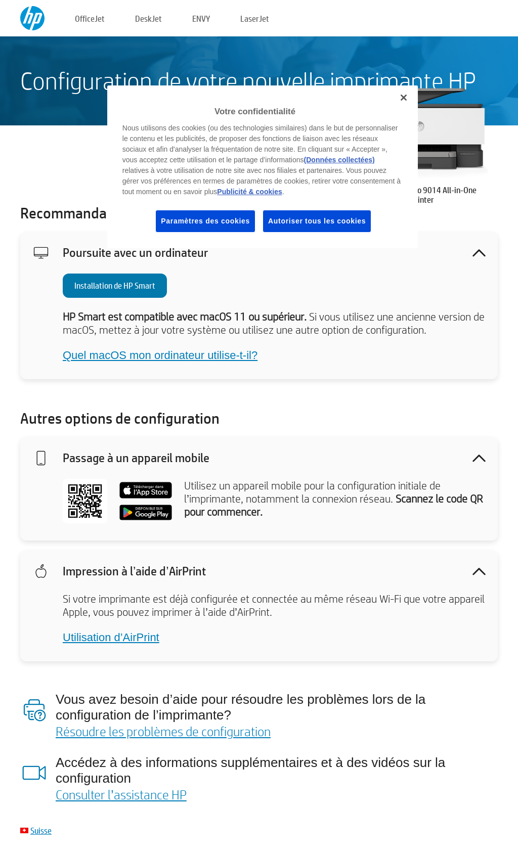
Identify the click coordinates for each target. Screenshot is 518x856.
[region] (262, 166)
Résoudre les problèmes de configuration (163, 731)
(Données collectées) (339, 160)
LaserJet (254, 18)
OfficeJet (90, 18)
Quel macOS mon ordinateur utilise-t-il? (160, 355)
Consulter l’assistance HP (121, 794)
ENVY (201, 18)
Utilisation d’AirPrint (111, 637)
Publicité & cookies (249, 192)
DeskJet (148, 18)
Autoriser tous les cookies (317, 221)
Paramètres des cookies (205, 221)
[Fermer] (404, 97)
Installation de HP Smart (114, 285)
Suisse (41, 830)
